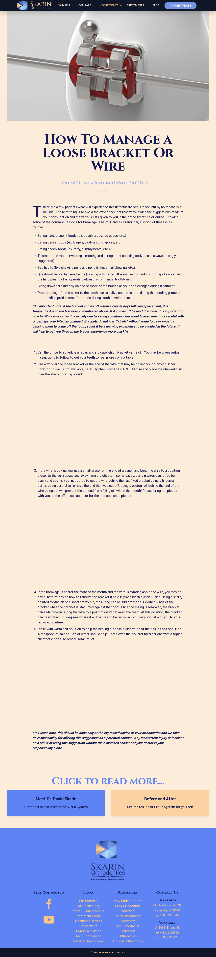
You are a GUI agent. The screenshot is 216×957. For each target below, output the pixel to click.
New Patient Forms (127, 901)
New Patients (111, 5)
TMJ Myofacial (127, 926)
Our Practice (88, 901)
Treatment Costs (88, 916)
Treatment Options (88, 921)
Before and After (88, 931)
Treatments (137, 5)
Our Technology (88, 906)
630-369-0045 (167, 915)
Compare (86, 5)
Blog (156, 5)
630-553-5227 (167, 937)
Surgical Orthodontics (128, 941)
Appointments (180, 5)
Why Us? (64, 5)
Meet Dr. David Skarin (88, 911)
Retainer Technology (88, 941)
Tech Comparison (88, 936)
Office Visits (88, 926)
